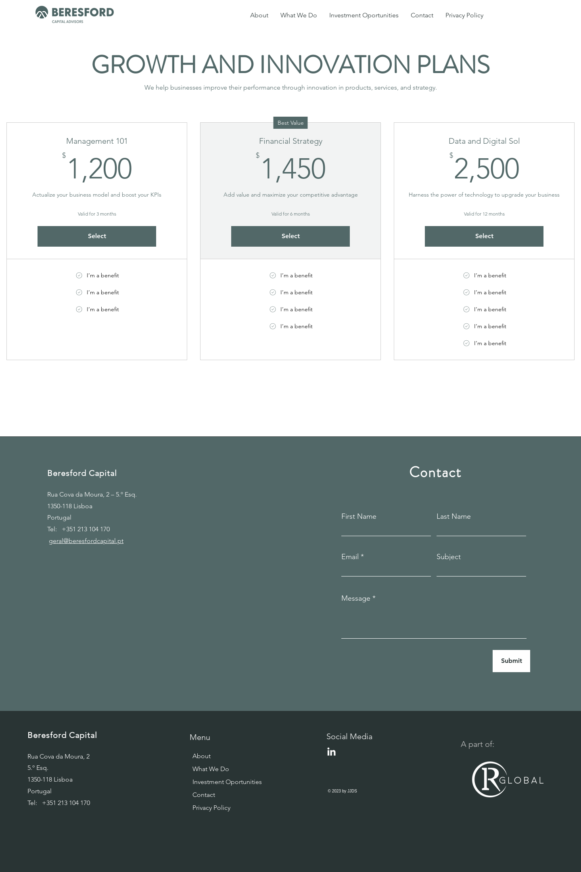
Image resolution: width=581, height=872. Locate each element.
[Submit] (511, 661)
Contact (203, 795)
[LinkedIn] (331, 752)
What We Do (210, 769)
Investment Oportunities (219, 782)
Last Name (454, 516)
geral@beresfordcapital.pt (86, 541)
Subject (449, 556)
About (201, 756)
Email (350, 556)
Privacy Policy (211, 807)
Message (355, 598)
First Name (358, 516)
